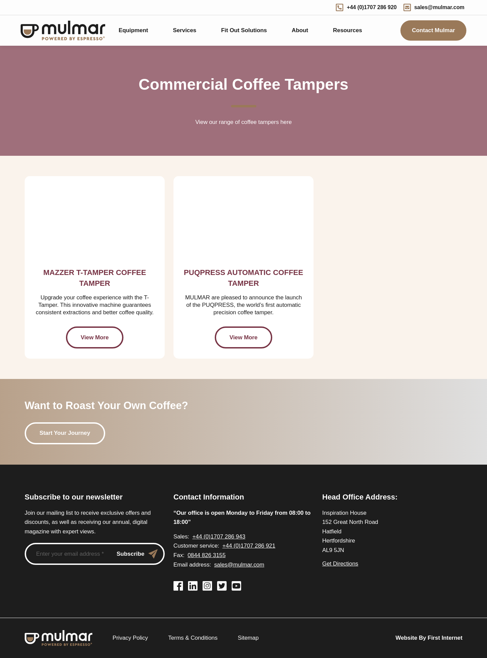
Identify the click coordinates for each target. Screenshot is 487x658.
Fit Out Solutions (243, 30)
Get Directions (340, 563)
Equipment (133, 30)
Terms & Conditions (192, 637)
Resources (347, 30)
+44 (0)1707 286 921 (245, 545)
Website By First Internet (430, 637)
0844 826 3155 (205, 555)
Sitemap (246, 637)
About (300, 30)
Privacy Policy (130, 637)
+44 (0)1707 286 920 (370, 7)
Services (184, 30)
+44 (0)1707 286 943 (215, 536)
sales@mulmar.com (436, 7)
